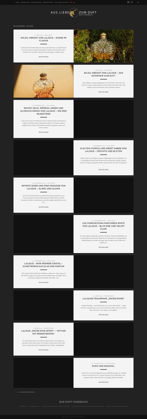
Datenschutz (34, 406)
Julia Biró (48, 35)
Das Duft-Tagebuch (73, 401)
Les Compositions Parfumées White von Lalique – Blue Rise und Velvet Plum (103, 226)
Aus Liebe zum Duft (61, 2)
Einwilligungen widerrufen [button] (117, 406)
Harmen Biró (109, 296)
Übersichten (48, 2)
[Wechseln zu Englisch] (71, 2)
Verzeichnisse (36, 2)
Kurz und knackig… (103, 366)
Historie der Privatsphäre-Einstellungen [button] (88, 406)
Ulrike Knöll (110, 363)
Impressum (23, 406)
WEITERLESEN (43, 56)
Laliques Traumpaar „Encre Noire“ (103, 298)
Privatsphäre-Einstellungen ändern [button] (55, 406)
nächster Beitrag (27, 392)
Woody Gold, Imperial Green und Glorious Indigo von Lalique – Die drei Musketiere (43, 111)
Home (18, 2)
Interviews (25, 2)
